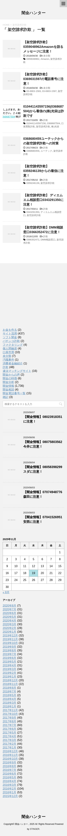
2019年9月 (9, 646)
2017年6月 (9, 728)
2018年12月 (10, 680)
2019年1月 (9, 676)
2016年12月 (10, 751)
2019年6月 (9, 657)
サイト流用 (10, 333)
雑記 (5, 397)
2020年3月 (9, 624)
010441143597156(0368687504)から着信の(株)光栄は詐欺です (43, 111)
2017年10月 (10, 713)
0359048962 (32, 59)
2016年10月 (10, 758)
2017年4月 (9, 736)
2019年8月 (9, 650)
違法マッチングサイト (17, 370)
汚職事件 (8, 359)
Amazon (45, 59)
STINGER (34, 829)
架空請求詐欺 (43, 126)
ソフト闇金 (10, 337)
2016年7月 (9, 769)
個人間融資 (10, 348)
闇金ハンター (33, 13)
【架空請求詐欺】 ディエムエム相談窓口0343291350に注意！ (43, 199)
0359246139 (32, 183)
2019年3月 (9, 669)
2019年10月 (10, 642)
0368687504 (53, 123)
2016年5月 (9, 777)
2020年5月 (9, 616)
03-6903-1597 (49, 91)
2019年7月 (9, 654)
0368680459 (32, 151)
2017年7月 (9, 725)
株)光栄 (55, 126)
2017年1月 (9, 747)
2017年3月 (9, 740)
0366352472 (32, 239)
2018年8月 (9, 687)
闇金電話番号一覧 (14, 393)
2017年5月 (9, 732)
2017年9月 (9, 717)
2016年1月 (9, 792)
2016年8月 (9, 766)
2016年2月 (9, 788)
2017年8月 (9, 721)
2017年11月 (10, 710)
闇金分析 (8, 382)
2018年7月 (9, 691)
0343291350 (32, 212)
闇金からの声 (11, 374)
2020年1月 (9, 631)
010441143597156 (36, 123)
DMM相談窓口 (48, 239)
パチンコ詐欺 (11, 341)
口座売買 (8, 352)
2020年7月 (9, 609)
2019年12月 (10, 635)
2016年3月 (9, 784)
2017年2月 (9, 743)
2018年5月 (9, 695)
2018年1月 (9, 706)
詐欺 (45, 120)
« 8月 (6, 592)
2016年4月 (9, 781)
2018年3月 (9, 702)
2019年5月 (9, 661)
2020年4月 (9, 620)
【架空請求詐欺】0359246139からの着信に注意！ (43, 170)
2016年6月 (9, 773)
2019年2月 (9, 672)
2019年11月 (10, 639)
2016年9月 (9, 762)
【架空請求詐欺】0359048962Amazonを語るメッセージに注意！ (43, 46)
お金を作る (10, 329)
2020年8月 (9, 605)
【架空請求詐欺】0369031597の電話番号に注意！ (43, 79)
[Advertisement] (29, 299)
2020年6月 (9, 613)
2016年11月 (10, 755)
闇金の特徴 (10, 378)
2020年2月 (9, 628)
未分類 (46, 55)
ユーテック (46, 151)
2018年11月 (10, 684)
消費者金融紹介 (13, 363)
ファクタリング (13, 344)
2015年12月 (10, 796)
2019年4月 (9, 665)
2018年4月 (9, 698)
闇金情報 (8, 385)
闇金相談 (8, 389)
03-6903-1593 (33, 91)
